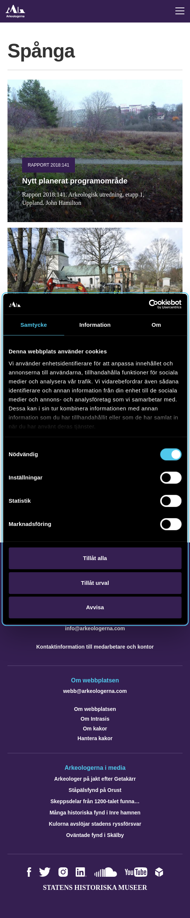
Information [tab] (95, 325)
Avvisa (95, 607)
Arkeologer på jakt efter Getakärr (95, 778)
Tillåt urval (95, 583)
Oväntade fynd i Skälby (95, 835)
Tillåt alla (95, 558)
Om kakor (95, 728)
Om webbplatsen (95, 709)
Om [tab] (156, 325)
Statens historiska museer (95, 887)
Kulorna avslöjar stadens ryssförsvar (95, 823)
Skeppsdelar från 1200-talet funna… (94, 801)
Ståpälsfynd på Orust (95, 790)
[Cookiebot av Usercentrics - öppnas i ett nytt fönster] (148, 304)
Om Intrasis (95, 718)
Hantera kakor (95, 738)
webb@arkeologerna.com (95, 691)
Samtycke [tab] (33, 325)
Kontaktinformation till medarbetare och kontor (95, 646)
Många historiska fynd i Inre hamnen (95, 812)
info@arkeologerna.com (95, 628)
